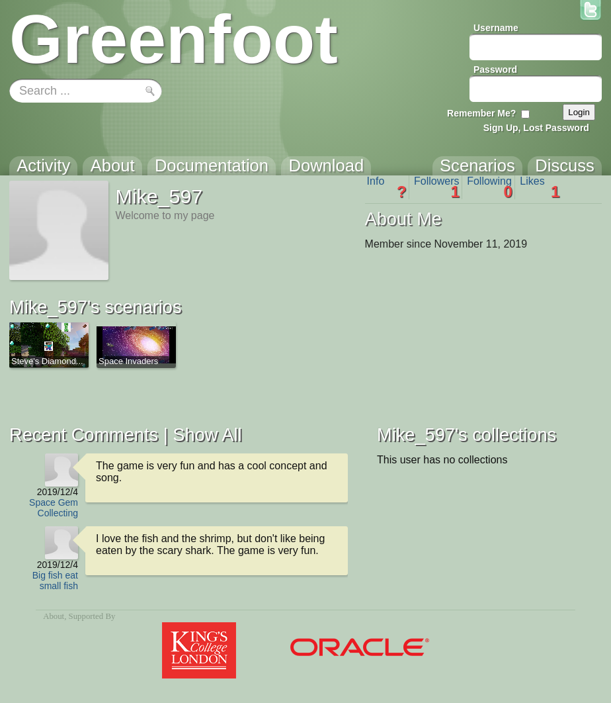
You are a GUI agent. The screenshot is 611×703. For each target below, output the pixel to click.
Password (495, 69)
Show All (207, 434)
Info (387, 187)
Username (495, 28)
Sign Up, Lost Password (536, 127)
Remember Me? (481, 113)
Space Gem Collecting (53, 507)
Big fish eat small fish (55, 580)
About (53, 616)
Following (489, 187)
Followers (437, 187)
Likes (539, 187)
